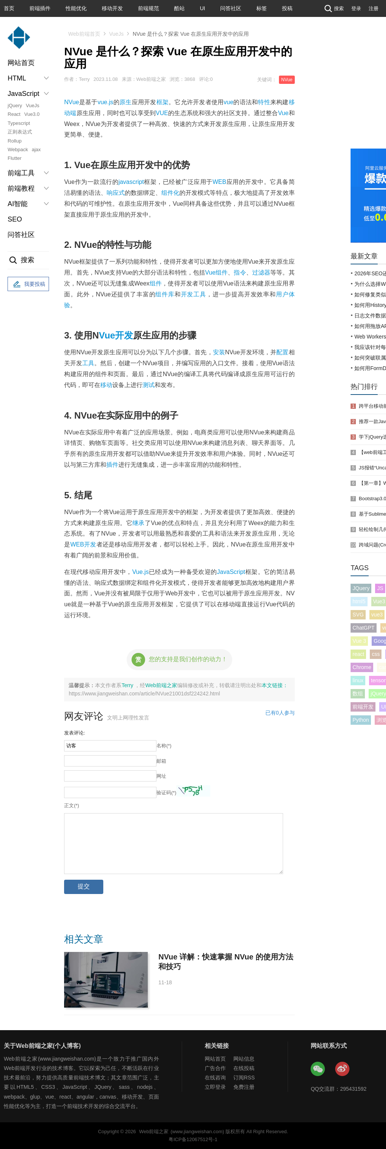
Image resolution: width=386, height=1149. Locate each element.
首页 (9, 8)
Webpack (18, 149)
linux (357, 680)
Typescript (19, 123)
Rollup (14, 141)
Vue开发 (116, 335)
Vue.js (140, 572)
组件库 (164, 294)
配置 (282, 352)
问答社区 (230, 8)
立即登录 (215, 1087)
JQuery (360, 588)
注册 (373, 8)
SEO (15, 219)
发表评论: (74, 733)
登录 (356, 8)
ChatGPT (363, 628)
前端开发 (363, 707)
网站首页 (21, 63)
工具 (88, 363)
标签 (261, 8)
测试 (148, 385)
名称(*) (164, 745)
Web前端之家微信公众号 (318, 1069)
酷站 (179, 8)
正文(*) (71, 805)
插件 (112, 464)
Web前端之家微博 (342, 1069)
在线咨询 (215, 1078)
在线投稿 (243, 1068)
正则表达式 (20, 132)
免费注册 (243, 1087)
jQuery (15, 105)
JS (380, 588)
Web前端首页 (84, 34)
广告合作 (215, 1068)
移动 (106, 385)
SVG (358, 615)
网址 (161, 776)
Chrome (361, 667)
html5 (358, 601)
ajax (36, 149)
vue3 (377, 615)
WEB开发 (83, 544)
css (376, 654)
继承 (138, 523)
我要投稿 (28, 284)
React (14, 114)
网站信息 (243, 1059)
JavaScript (231, 572)
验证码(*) (166, 792)
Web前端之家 (161, 685)
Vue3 (379, 601)
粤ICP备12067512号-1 (192, 1139)
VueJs (33, 105)
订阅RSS (244, 1078)
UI (202, 8)
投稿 (287, 8)
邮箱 (161, 761)
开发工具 (193, 294)
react (358, 654)
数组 (357, 694)
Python (360, 720)
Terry (128, 685)
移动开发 (112, 8)
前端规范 (148, 8)
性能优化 (76, 8)
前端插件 (40, 8)
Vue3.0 (32, 114)
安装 (219, 352)
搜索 (333, 8)
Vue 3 (359, 641)
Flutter (14, 158)
